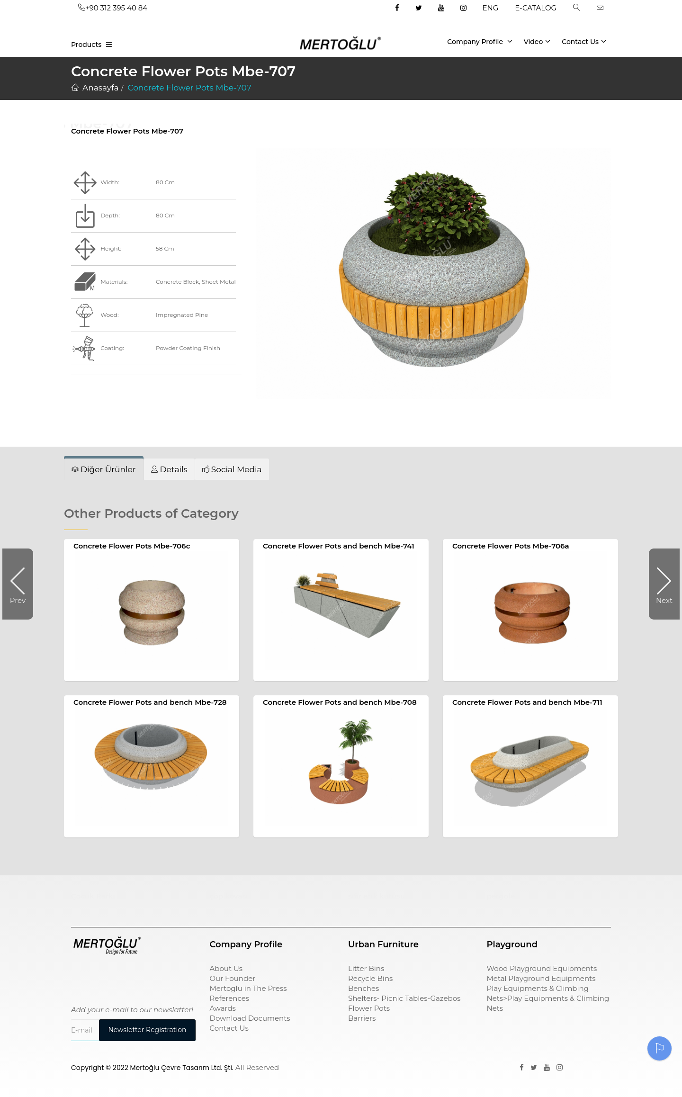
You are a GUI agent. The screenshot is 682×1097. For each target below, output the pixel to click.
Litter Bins (366, 968)
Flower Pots (369, 1008)
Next (661, 584)
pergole (501, 895)
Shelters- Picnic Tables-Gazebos (404, 998)
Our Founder (233, 978)
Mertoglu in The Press (248, 988)
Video (537, 41)
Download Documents (250, 1018)
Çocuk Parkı (93, 895)
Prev (21, 584)
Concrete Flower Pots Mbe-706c (131, 545)
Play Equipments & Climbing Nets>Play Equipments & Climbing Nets (548, 998)
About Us (226, 968)
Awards (223, 1008)
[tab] (104, 469)
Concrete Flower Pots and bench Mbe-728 (150, 702)
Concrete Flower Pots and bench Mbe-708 (340, 702)
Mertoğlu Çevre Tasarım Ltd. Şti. (181, 1067)
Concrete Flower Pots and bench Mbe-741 (338, 545)
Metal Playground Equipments (541, 978)
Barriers (362, 1018)
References (230, 998)
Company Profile (479, 41)
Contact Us (584, 41)
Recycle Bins (370, 978)
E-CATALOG (535, 7)
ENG (491, 7)
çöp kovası (229, 895)
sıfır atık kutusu (376, 895)
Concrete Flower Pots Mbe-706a (510, 545)
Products (86, 44)
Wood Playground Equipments (542, 968)
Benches (363, 988)
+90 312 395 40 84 (112, 7)
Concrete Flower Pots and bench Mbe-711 (527, 702)
